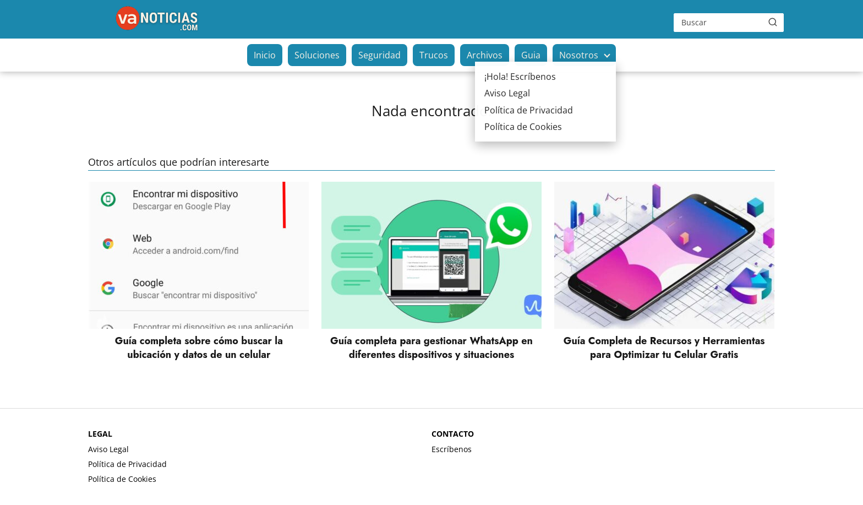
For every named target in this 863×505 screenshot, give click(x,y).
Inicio (265, 55)
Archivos (484, 55)
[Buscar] (773, 22)
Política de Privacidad (127, 464)
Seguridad (379, 55)
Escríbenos (452, 449)
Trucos (433, 55)
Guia (530, 55)
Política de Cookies (122, 479)
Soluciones (317, 55)
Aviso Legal (108, 449)
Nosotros (578, 55)
